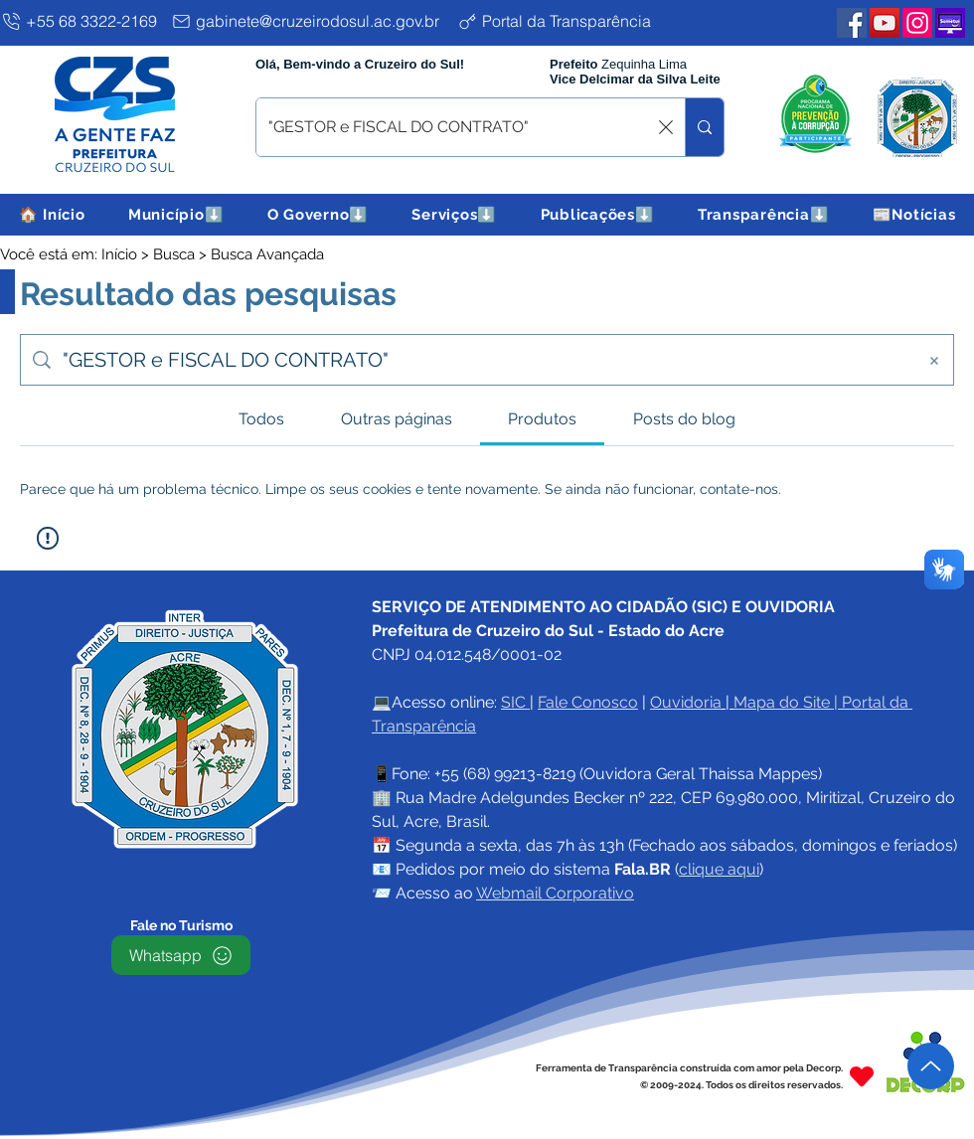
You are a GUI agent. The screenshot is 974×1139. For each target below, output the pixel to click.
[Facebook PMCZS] (852, 23)
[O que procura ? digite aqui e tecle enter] (457, 127)
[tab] (261, 419)
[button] (176, 215)
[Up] (930, 1066)
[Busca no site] (483, 360)
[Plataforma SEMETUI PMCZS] (950, 23)
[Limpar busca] (666, 127)
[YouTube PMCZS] (884, 23)
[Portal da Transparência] (570, 21)
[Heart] (862, 1075)
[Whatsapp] (180, 955)
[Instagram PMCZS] (917, 23)
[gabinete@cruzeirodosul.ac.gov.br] (310, 21)
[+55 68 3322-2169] (82, 21)
